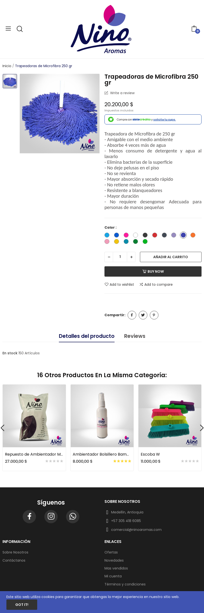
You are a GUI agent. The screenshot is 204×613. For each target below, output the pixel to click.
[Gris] (146, 236)
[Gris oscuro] (165, 236)
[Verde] (136, 242)
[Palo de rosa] (108, 242)
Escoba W (150, 454)
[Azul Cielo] (108, 236)
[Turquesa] (127, 242)
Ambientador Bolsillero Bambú (102, 454)
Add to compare (156, 284)
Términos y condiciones (125, 584)
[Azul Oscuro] (117, 236)
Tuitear (143, 315)
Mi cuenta (113, 576)
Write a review (122, 92)
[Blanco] (136, 236)
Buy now (153, 271)
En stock (9, 353)
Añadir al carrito (170, 256)
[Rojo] (156, 236)
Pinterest (154, 315)
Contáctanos (13, 560)
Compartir (132, 315)
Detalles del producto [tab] (87, 336)
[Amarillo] (117, 242)
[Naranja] (194, 236)
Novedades (114, 560)
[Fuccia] (127, 236)
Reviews (134, 336)
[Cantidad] (120, 257)
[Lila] (175, 236)
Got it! (21, 604)
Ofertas (111, 552)
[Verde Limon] (146, 242)
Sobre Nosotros (15, 552)
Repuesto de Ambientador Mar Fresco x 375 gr (34, 454)
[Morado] (184, 236)
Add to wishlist (119, 284)
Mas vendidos (116, 568)
